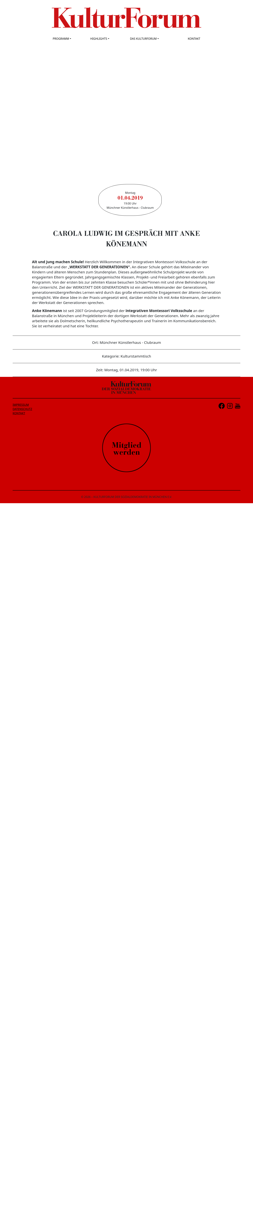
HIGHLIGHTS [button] (98, 39)
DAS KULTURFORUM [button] (143, 39)
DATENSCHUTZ (22, 409)
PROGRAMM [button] (61, 39)
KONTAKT (194, 39)
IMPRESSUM (21, 405)
